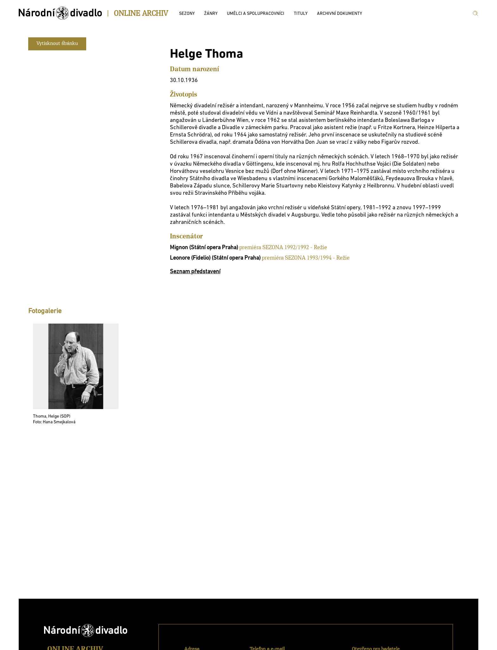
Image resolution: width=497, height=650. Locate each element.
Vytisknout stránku (57, 43)
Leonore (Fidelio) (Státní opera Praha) (215, 258)
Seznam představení (195, 272)
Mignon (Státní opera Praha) (204, 248)
